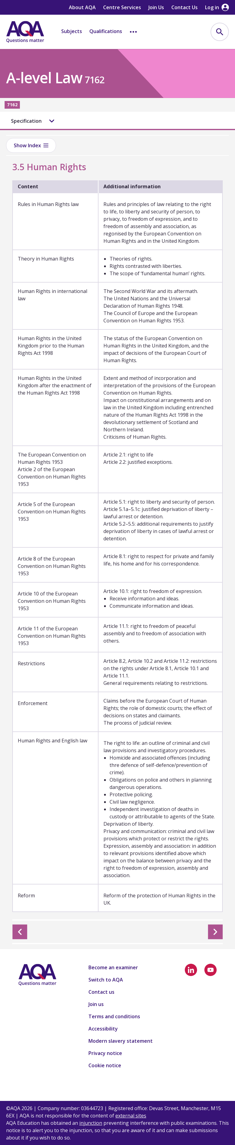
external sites (130, 1115)
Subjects (71, 31)
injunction (90, 1123)
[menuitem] (220, 32)
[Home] (25, 32)
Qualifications (105, 31)
